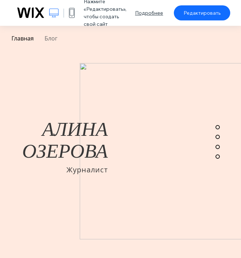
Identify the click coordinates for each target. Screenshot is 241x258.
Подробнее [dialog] (149, 13)
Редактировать (202, 13)
